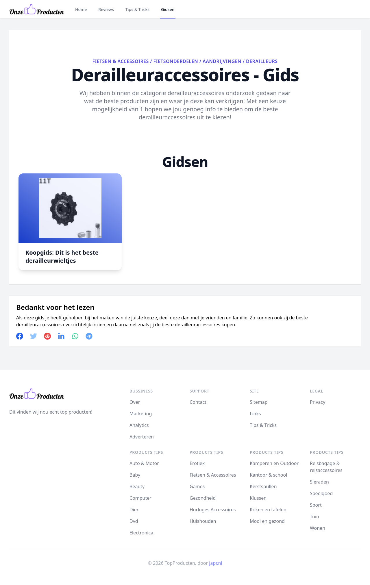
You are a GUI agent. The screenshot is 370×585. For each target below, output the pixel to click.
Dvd (134, 521)
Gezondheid (203, 498)
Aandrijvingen (222, 61)
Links (255, 413)
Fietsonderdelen (175, 61)
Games (197, 486)
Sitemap (259, 402)
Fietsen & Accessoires (120, 61)
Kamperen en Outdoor (274, 463)
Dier (134, 509)
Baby (135, 475)
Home (81, 9)
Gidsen (167, 9)
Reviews (106, 9)
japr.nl (215, 563)
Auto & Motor (144, 463)
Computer (140, 498)
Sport (316, 505)
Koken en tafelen (268, 509)
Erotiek (197, 463)
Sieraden (319, 482)
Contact (198, 402)
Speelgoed (321, 493)
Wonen (317, 528)
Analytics (139, 425)
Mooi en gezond (267, 521)
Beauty (137, 486)
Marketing (141, 413)
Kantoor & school (268, 475)
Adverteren (142, 437)
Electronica (141, 533)
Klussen (258, 498)
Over (135, 402)
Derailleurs (262, 61)
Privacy (317, 402)
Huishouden (203, 521)
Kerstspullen (263, 486)
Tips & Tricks (137, 9)
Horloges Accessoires (213, 509)
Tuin (314, 516)
